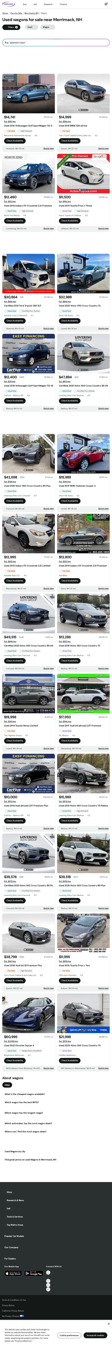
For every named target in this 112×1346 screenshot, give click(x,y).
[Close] (109, 1324)
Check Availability (15, 140)
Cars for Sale (16, 13)
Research (48, 4)
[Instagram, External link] (48, 1285)
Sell (35, 4)
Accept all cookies (95, 1335)
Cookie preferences (69, 1335)
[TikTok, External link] (48, 1272)
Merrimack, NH (31, 13)
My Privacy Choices (13, 1316)
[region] (56, 1332)
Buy (24, 4)
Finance (63, 4)
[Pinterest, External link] (48, 1289)
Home (5, 13)
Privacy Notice (8, 1305)
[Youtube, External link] (48, 1281)
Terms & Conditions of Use (14, 1300)
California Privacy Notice (13, 1310)
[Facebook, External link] (48, 1277)
